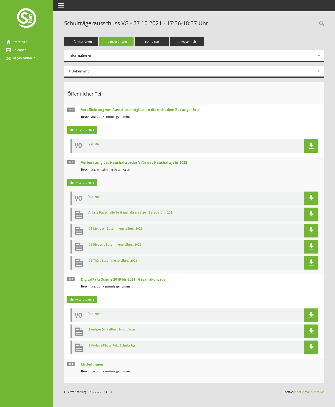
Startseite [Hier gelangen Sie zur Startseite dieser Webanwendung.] (16, 42)
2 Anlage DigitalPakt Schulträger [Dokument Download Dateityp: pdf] (111, 329)
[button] (26, 58)
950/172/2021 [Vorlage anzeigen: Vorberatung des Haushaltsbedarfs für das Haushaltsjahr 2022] (84, 183)
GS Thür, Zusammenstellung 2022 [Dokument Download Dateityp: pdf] (112, 260)
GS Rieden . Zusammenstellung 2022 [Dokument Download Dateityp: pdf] (114, 244)
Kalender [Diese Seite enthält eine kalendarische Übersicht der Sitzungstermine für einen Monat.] (16, 50)
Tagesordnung (116, 42)
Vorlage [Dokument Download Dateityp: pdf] (94, 144)
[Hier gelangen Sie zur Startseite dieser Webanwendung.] (26, 18)
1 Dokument (79, 71)
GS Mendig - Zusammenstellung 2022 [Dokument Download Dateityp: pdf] (115, 228)
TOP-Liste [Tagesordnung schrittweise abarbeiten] (152, 42)
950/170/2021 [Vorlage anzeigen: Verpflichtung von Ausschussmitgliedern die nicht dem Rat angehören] (84, 130)
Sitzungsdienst (310, 392)
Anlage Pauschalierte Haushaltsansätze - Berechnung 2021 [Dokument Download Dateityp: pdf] (131, 212)
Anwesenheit (187, 42)
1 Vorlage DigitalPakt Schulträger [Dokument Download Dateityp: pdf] (112, 345)
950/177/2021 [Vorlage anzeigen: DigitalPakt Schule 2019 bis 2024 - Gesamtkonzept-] (84, 300)
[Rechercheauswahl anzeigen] (320, 23)
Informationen (81, 42)
